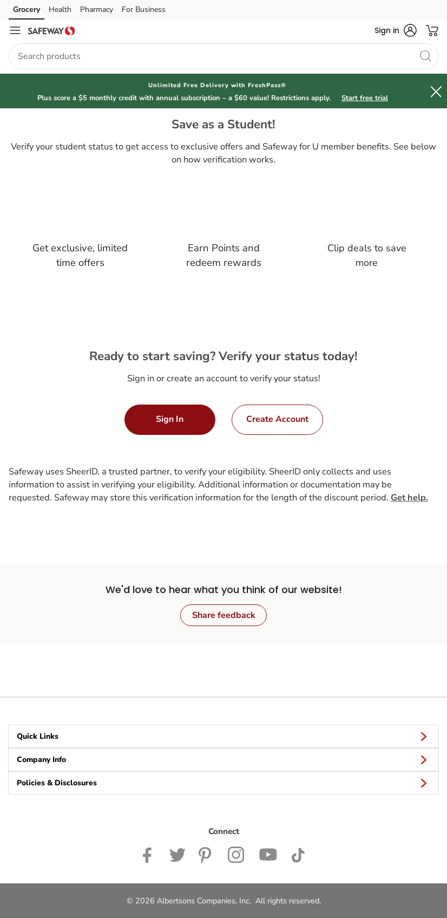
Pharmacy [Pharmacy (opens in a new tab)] (96, 9)
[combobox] (223, 56)
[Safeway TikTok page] (298, 854)
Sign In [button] (169, 419)
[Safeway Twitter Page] (177, 854)
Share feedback (223, 615)
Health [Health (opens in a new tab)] (60, 9)
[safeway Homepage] (51, 30)
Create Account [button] (277, 419)
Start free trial (364, 98)
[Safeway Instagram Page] (236, 854)
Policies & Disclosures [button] (223, 782)
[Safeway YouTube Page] (268, 854)
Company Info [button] (223, 759)
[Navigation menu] (15, 30)
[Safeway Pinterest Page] (206, 854)
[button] (395, 30)
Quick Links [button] (223, 736)
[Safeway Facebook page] (149, 854)
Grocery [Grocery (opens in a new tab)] (26, 9)
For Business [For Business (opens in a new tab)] (144, 9)
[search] (425, 55)
